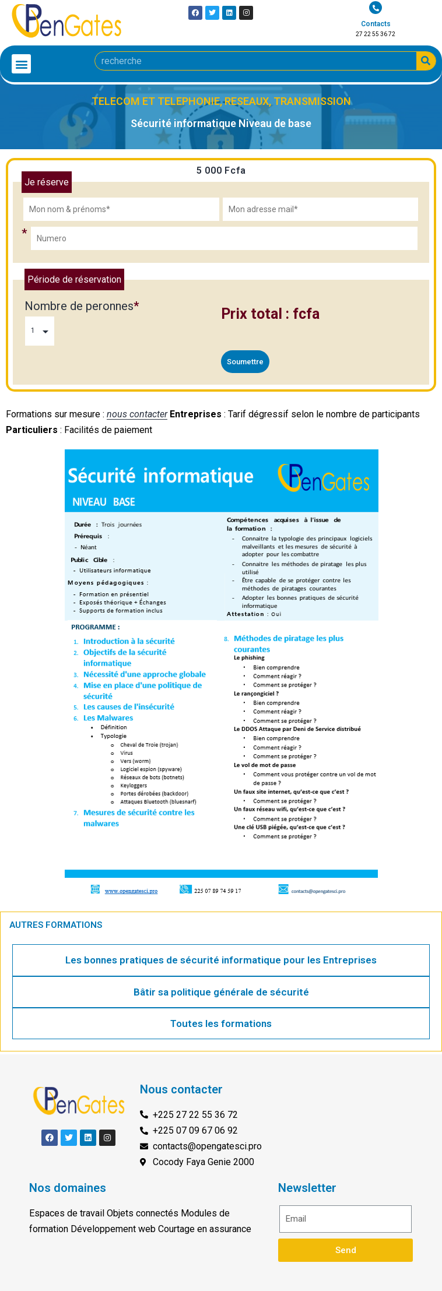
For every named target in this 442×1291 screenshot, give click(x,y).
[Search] (426, 61)
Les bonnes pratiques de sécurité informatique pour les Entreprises (221, 960)
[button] (21, 63)
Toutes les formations (221, 1023)
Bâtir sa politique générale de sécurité (221, 992)
